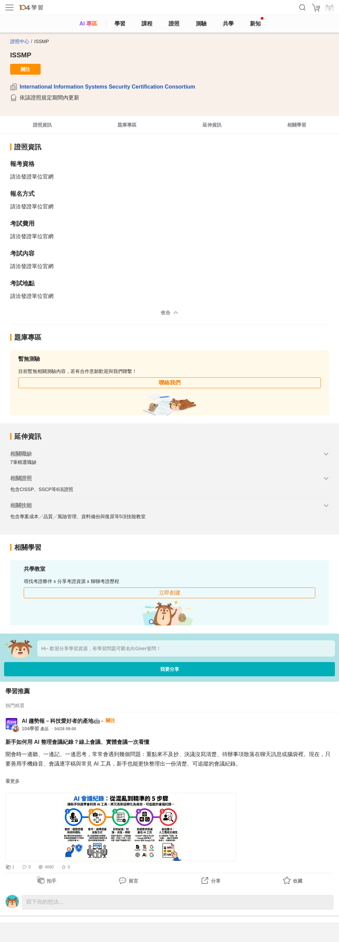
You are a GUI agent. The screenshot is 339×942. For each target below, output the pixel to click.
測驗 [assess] (201, 23)
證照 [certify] (174, 23)
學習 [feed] (119, 23)
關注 (25, 69)
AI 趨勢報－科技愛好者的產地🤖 (61, 721)
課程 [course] (147, 23)
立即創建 (170, 593)
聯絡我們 (170, 382)
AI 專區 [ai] (88, 23)
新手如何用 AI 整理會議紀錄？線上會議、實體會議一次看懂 (77, 742)
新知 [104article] (256, 21)
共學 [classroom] (228, 23)
